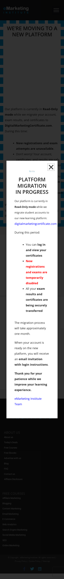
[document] (32, 289)
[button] (51, 167)
